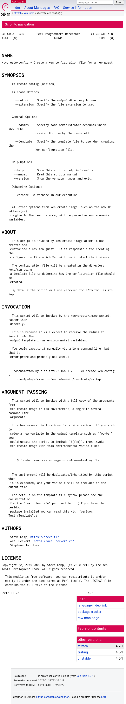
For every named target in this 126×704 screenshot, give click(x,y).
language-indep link (92, 605)
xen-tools (29, 13)
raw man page (88, 618)
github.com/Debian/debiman (52, 697)
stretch (18, 13)
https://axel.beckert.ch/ (54, 541)
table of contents (92, 628)
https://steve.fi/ (44, 537)
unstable (84, 658)
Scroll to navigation (19, 24)
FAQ (56, 8)
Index (17, 8)
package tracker (89, 612)
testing (83, 652)
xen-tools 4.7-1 (85, 676)
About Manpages (37, 8)
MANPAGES (18, 1)
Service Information (77, 8)
